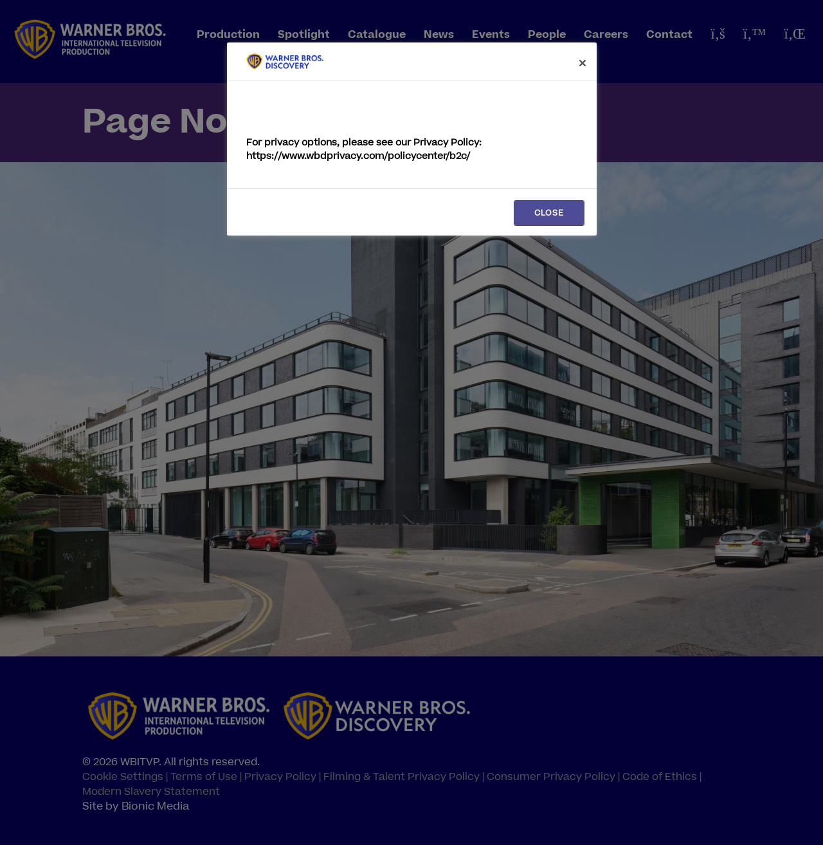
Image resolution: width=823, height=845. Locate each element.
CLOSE (549, 213)
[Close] (582, 63)
